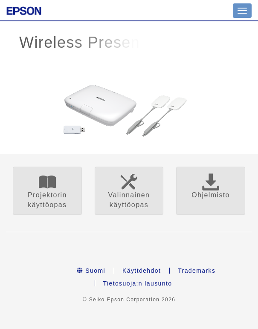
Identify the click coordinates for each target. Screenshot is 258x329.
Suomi (91, 270)
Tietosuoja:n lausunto (137, 283)
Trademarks (196, 270)
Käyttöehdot (141, 270)
